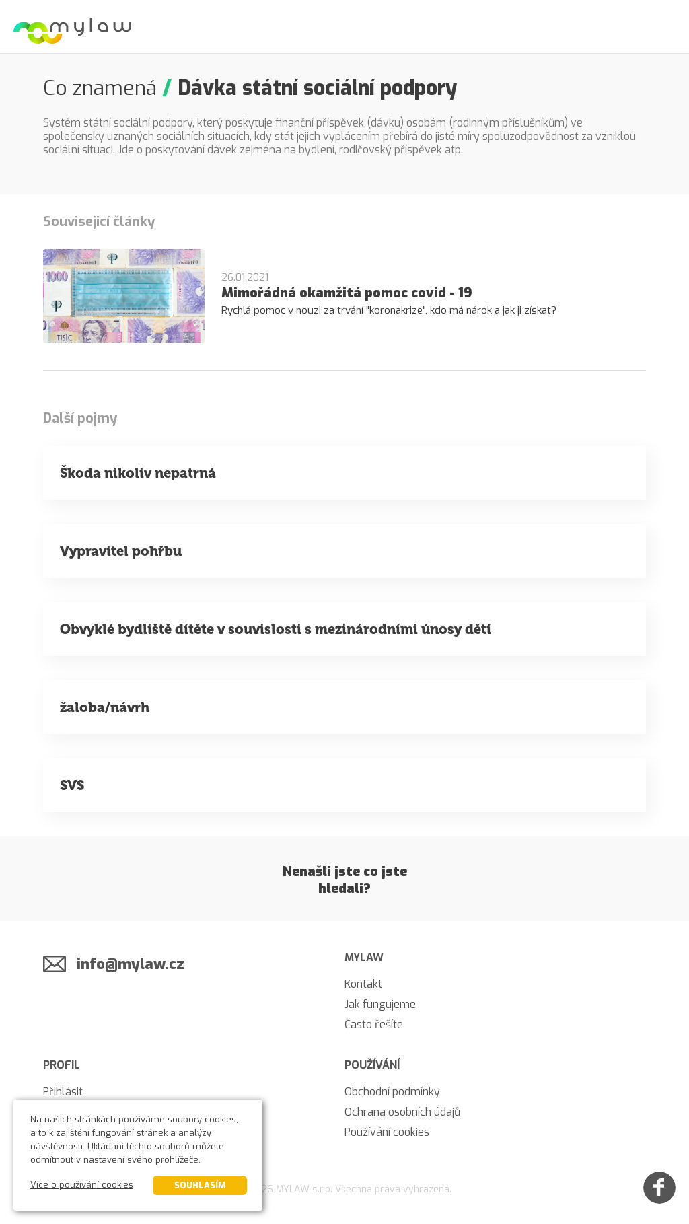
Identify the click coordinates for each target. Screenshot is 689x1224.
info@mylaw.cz (130, 964)
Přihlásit (63, 1092)
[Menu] (662, 27)
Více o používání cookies (81, 1184)
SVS (72, 785)
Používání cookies (386, 1132)
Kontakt (363, 984)
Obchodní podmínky (392, 1092)
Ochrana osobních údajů (402, 1112)
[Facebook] (659, 1188)
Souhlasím (199, 1185)
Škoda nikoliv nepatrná (138, 473)
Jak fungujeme (380, 1004)
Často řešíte (373, 1024)
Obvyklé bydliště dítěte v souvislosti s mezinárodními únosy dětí (275, 629)
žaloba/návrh (104, 707)
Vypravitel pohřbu (121, 551)
